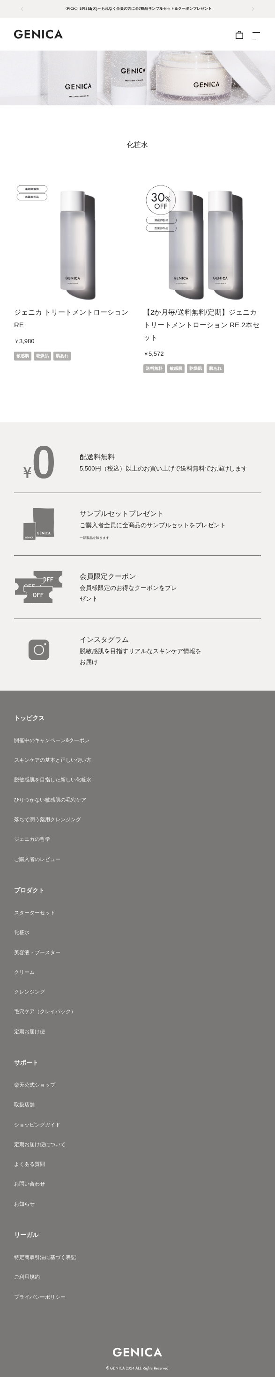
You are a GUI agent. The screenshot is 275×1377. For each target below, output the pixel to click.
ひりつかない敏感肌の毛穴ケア (50, 800)
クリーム (24, 972)
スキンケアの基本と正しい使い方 (52, 760)
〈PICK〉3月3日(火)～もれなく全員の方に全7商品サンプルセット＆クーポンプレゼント (137, 9)
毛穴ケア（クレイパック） (45, 1011)
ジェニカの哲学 (32, 839)
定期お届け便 (29, 1031)
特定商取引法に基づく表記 (45, 1257)
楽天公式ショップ (34, 1085)
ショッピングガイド (37, 1124)
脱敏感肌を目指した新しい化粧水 (52, 779)
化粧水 (22, 932)
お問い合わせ (29, 1183)
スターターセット (34, 912)
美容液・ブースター (37, 952)
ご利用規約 (27, 1277)
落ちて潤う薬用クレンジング (47, 819)
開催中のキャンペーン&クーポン (51, 740)
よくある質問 (29, 1164)
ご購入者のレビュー (37, 859)
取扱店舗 (24, 1104)
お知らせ (24, 1204)
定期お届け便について (40, 1144)
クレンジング (29, 991)
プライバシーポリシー (40, 1297)
